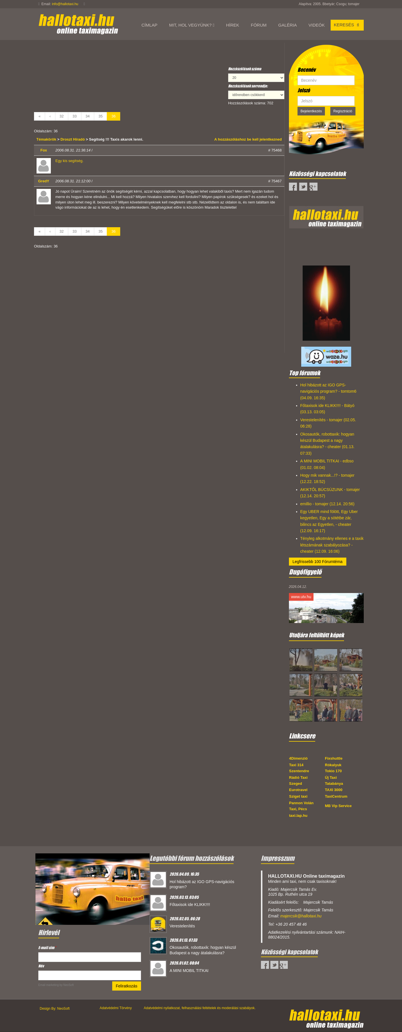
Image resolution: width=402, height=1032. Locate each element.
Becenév (306, 70)
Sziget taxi (298, 796)
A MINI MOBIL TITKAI (189, 970)
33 (75, 116)
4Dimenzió (298, 758)
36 (113, 116)
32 (62, 116)
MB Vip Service (338, 806)
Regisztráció (342, 111)
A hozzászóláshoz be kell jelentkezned (248, 139)
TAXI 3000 (333, 790)
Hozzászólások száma (244, 68)
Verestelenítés (182, 926)
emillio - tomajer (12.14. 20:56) (327, 504)
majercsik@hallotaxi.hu (300, 916)
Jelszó (304, 90)
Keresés (347, 24)
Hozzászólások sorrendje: (248, 85)
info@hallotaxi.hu (65, 4)
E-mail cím (47, 947)
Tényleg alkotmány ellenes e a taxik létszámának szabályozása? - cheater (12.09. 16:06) (332, 545)
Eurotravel (298, 790)
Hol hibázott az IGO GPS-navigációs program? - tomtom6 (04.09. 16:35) (328, 391)
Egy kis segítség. (69, 161)
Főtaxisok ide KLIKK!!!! (190, 904)
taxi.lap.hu (298, 815)
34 (88, 116)
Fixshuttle (333, 758)
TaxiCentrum (336, 796)
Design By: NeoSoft (55, 1009)
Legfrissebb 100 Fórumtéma (318, 561)
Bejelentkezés (311, 111)
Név (41, 965)
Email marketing (48, 985)
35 (100, 116)
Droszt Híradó (73, 139)
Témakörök (47, 139)
